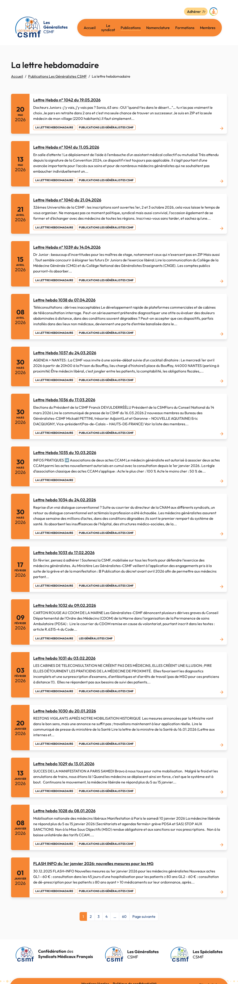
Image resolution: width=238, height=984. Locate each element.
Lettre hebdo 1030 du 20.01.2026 (64, 711)
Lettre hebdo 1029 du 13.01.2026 (63, 763)
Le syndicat (108, 27)
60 (124, 916)
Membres (207, 27)
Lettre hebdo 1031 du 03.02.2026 (64, 658)
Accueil (90, 27)
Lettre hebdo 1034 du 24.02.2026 (64, 499)
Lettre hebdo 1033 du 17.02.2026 (64, 552)
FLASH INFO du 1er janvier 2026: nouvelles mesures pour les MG (93, 863)
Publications (131, 27)
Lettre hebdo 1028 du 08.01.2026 (64, 810)
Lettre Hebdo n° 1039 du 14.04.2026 (67, 247)
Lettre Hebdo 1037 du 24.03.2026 (64, 352)
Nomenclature (158, 27)
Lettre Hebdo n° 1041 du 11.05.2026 (66, 147)
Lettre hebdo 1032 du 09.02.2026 (64, 605)
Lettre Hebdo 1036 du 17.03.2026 (64, 399)
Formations (184, 27)
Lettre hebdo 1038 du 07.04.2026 (64, 300)
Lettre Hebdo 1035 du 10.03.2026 (64, 452)
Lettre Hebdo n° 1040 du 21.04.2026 (67, 200)
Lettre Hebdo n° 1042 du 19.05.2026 (67, 100)
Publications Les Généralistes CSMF (57, 76)
